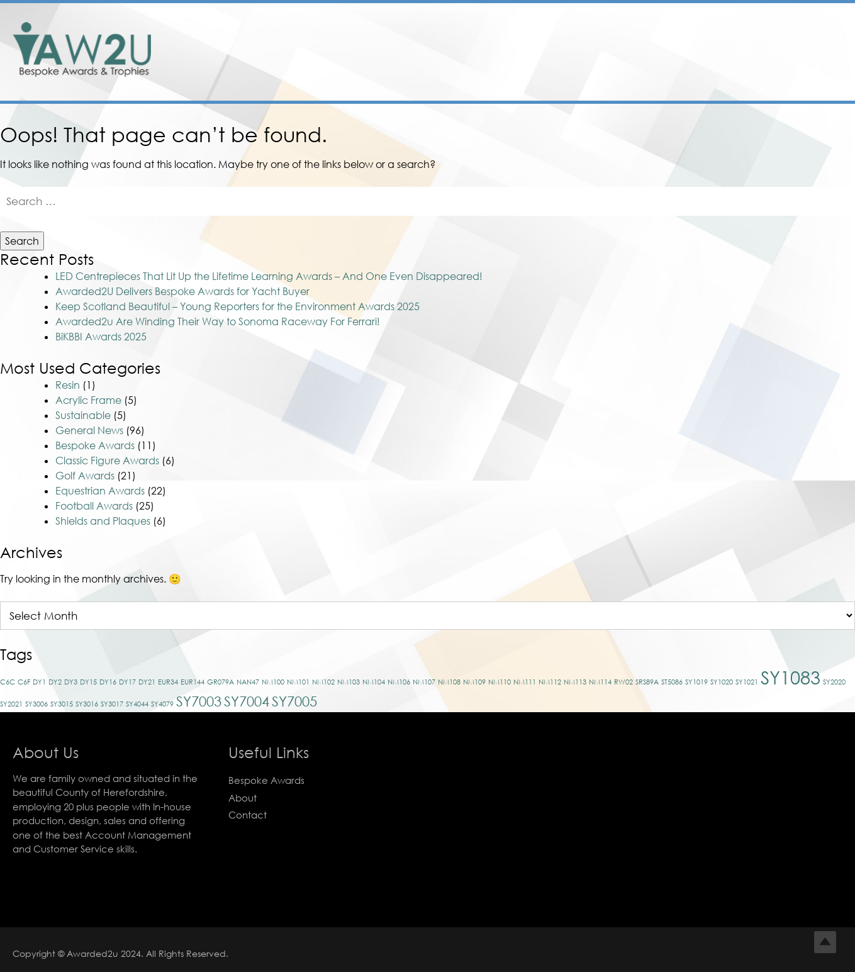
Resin (67, 385)
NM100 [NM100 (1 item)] (273, 682)
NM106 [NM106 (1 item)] (399, 682)
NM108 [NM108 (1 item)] (449, 682)
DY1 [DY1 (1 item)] (39, 682)
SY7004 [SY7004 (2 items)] (246, 701)
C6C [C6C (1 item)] (7, 682)
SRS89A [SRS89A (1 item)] (647, 682)
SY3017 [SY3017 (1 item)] (112, 704)
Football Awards (94, 506)
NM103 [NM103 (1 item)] (348, 682)
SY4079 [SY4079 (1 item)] (162, 704)
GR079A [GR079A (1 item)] (220, 682)
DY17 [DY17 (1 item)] (127, 682)
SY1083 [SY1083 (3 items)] (790, 677)
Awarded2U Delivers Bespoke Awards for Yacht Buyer (182, 291)
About (242, 797)
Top (825, 942)
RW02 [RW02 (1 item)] (623, 682)
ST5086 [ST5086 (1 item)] (672, 682)
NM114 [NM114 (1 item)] (600, 682)
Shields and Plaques (102, 521)
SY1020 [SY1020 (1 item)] (721, 682)
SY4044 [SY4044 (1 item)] (137, 704)
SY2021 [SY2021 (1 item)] (11, 704)
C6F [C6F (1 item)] (24, 682)
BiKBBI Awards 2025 (101, 336)
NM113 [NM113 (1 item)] (575, 682)
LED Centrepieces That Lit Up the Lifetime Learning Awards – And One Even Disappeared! (269, 276)
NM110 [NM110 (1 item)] (499, 682)
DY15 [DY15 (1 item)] (88, 682)
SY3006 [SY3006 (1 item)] (36, 704)
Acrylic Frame (88, 400)
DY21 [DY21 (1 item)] (146, 682)
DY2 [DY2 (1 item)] (55, 682)
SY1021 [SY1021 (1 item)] (746, 682)
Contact (247, 814)
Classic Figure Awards (107, 460)
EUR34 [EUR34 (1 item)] (168, 682)
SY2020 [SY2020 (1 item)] (834, 682)
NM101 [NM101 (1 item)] (298, 682)
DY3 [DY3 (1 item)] (70, 682)
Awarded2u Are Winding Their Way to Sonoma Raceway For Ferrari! (217, 321)
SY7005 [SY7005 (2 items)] (294, 701)
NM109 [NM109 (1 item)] (474, 682)
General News (89, 430)
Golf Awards (85, 475)
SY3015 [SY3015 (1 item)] (61, 704)
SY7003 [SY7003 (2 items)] (198, 701)
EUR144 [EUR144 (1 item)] (192, 682)
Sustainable (83, 415)
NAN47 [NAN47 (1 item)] (248, 682)
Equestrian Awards (100, 490)
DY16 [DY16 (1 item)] (107, 682)
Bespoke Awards (95, 445)
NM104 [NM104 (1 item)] (373, 682)
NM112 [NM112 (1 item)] (550, 682)
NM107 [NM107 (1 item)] (424, 682)
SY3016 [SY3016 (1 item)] (86, 704)
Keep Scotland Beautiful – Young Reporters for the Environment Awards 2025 (237, 306)
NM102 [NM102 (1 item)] (323, 682)
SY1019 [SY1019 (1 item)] (696, 682)
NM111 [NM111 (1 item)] (524, 682)
